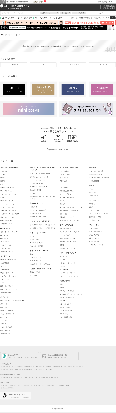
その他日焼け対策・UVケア (39, 217)
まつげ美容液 (4, 263)
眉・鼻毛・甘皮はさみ (67, 197)
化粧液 (2, 197)
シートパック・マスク (7, 204)
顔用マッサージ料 (6, 220)
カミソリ (62, 201)
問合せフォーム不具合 (101, 18)
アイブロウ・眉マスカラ (8, 276)
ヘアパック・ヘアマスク (38, 180)
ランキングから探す (25, 18)
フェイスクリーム (6, 191)
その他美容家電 (94, 181)
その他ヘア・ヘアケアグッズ (69, 276)
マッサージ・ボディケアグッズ (69, 232)
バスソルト (33, 275)
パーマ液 (33, 193)
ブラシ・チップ (65, 187)
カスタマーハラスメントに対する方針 (36, 377)
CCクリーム (4, 238)
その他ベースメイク (6, 251)
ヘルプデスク (77, 367)
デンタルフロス (94, 210)
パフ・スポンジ (65, 171)
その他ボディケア (6, 333)
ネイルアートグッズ (36, 243)
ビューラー (63, 184)
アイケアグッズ (65, 235)
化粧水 (2, 178)
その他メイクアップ (6, 292)
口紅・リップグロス (6, 286)
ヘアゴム (62, 260)
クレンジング (4, 171)
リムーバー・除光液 (36, 246)
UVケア (56, 13)
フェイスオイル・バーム (8, 194)
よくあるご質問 (8, 369)
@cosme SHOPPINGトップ (58, 149)
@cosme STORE (64, 385)
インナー (92, 189)
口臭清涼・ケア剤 (95, 217)
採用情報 (53, 377)
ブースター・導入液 (6, 201)
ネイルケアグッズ (6, 327)
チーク (2, 283)
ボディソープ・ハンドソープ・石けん (12, 301)
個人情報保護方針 (16, 377)
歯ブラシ (92, 207)
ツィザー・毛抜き (65, 194)
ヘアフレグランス (35, 261)
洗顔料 (2, 174)
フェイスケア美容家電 (96, 171)
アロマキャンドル (65, 301)
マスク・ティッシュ (66, 314)
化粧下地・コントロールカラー (10, 232)
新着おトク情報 (39, 1)
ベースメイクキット (95, 231)
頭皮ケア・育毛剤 (35, 190)
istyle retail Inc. (59, 408)
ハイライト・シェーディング (9, 289)
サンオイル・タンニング (38, 210)
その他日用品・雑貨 (66, 317)
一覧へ (112, 18)
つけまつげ (3, 266)
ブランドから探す (41, 18)
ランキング (102, 65)
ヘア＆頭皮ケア (65, 13)
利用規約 (5, 367)
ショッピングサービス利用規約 (20, 367)
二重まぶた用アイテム (67, 191)
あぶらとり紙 (64, 178)
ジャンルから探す (56, 18)
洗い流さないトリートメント (39, 177)
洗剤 (61, 284)
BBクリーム (4, 235)
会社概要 (5, 377)
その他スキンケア (6, 224)
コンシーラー (4, 242)
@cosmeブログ (28, 385)
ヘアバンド (63, 266)
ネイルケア (3, 324)
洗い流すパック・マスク (8, 207)
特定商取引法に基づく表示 (62, 367)
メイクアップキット (95, 235)
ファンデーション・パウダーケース (71, 207)
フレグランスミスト (36, 257)
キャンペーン (73, 65)
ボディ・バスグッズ (66, 228)
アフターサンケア (35, 213)
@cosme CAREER (8, 388)
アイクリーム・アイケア (8, 210)
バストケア (3, 317)
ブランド (43, 65)
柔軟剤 (62, 287)
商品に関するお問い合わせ (23, 369)
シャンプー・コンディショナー (40, 173)
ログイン (112, 2)
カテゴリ (13, 65)
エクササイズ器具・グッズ (68, 242)
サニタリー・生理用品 (67, 291)
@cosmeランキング (16, 385)
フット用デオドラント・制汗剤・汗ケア (42, 228)
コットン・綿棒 (65, 174)
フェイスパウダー (6, 248)
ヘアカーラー (64, 269)
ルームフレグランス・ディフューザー (72, 294)
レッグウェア (93, 192)
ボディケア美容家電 (95, 174)
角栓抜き (62, 204)
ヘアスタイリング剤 (36, 183)
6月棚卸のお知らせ (85, 18)
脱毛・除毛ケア (5, 330)
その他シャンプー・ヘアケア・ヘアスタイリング (42, 198)
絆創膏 (62, 245)
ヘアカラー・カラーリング (38, 187)
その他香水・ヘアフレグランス (40, 264)
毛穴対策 (81, 13)
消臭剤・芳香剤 (65, 307)
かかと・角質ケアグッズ (67, 238)
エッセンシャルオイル (67, 297)
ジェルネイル (34, 239)
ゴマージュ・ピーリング (8, 217)
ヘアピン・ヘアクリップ (67, 263)
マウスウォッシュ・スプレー (98, 213)
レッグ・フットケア (6, 310)
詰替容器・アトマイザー (67, 217)
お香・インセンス (65, 304)
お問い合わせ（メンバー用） (43, 369)
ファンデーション (6, 245)
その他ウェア (93, 196)
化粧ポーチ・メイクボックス (69, 210)
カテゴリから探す (8, 18)
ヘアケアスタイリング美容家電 (99, 178)
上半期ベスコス (46, 13)
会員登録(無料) (102, 2)
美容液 (2, 181)
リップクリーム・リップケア (9, 214)
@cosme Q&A (40, 385)
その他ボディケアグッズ (67, 248)
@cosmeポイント (52, 385)
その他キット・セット (96, 245)
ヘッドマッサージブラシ (67, 273)
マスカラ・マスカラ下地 (8, 260)
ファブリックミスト (66, 310)
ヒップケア (3, 320)
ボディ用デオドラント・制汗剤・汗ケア (42, 225)
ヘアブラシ (63, 256)
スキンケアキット (95, 228)
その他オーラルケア (95, 220)
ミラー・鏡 (63, 214)
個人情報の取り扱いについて (42, 367)
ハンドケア (3, 307)
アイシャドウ (4, 269)
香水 (31, 254)
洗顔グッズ (63, 181)
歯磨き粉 (92, 204)
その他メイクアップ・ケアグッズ (70, 220)
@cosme (5, 385)
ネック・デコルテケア (7, 314)
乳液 (1, 184)
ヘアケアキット (94, 241)
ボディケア (3, 304)
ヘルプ (100, 13)
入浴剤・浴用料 (35, 272)
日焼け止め (33, 207)
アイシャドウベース (6, 273)
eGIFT (74, 13)
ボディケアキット (95, 238)
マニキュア (33, 236)
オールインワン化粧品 (7, 187)
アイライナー (4, 279)
